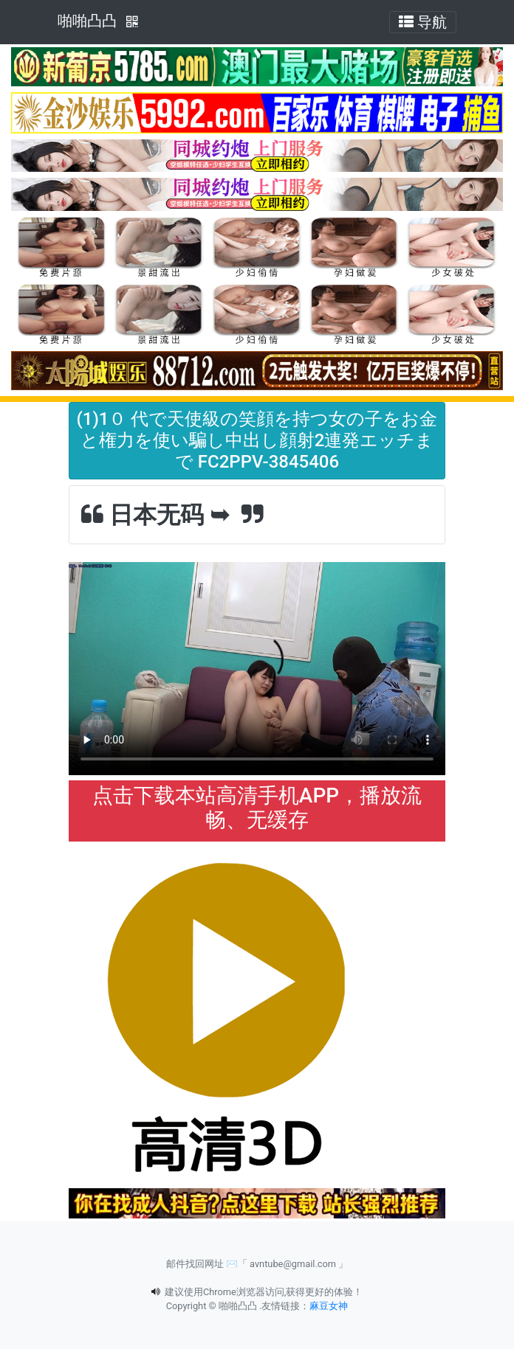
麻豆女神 (328, 1305)
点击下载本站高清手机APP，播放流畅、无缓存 (257, 808)
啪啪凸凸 (87, 21)
